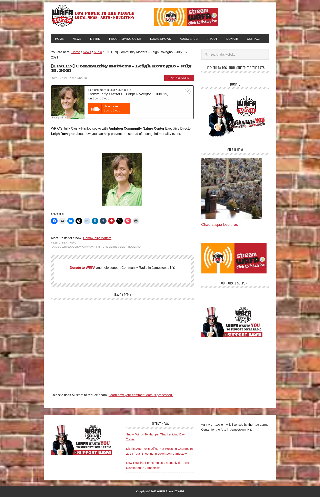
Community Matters (97, 238)
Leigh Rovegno (130, 246)
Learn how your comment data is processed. (141, 395)
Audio (72, 242)
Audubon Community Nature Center (94, 246)
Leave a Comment (179, 78)
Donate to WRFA (82, 267)
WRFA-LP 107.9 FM (93, 15)
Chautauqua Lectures (219, 224)
